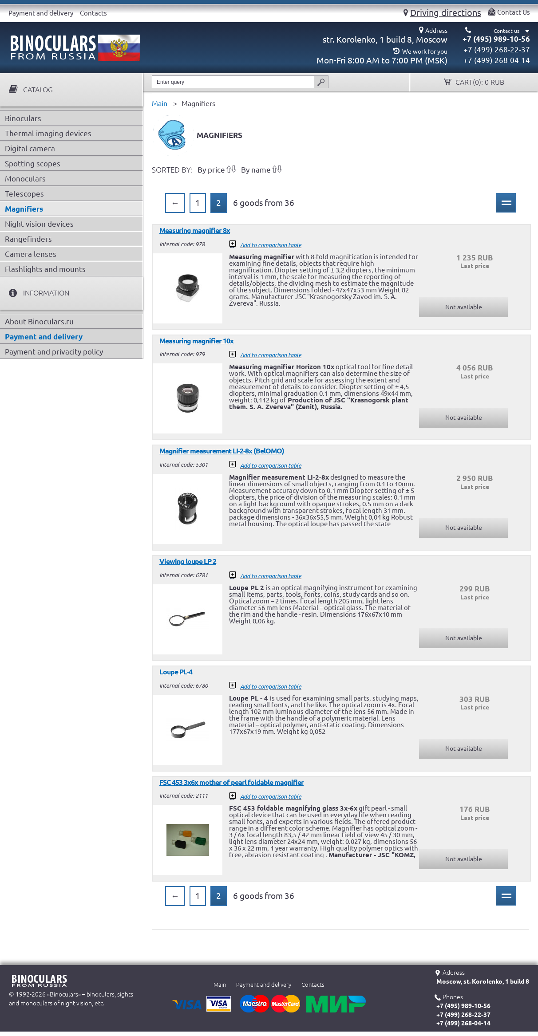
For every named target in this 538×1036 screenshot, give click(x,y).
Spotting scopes (32, 163)
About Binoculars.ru (39, 321)
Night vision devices (39, 224)
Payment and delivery (40, 13)
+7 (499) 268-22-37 (496, 49)
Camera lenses (30, 254)
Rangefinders (28, 239)
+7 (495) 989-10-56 (496, 39)
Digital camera (30, 148)
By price (211, 169)
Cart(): (479, 82)
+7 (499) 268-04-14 (496, 60)
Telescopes (24, 193)
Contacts (93, 13)
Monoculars (25, 178)
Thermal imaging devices (48, 133)
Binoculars (23, 118)
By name (256, 169)
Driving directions (445, 12)
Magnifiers (24, 209)
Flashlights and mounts (45, 269)
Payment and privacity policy (54, 351)
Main (220, 984)
